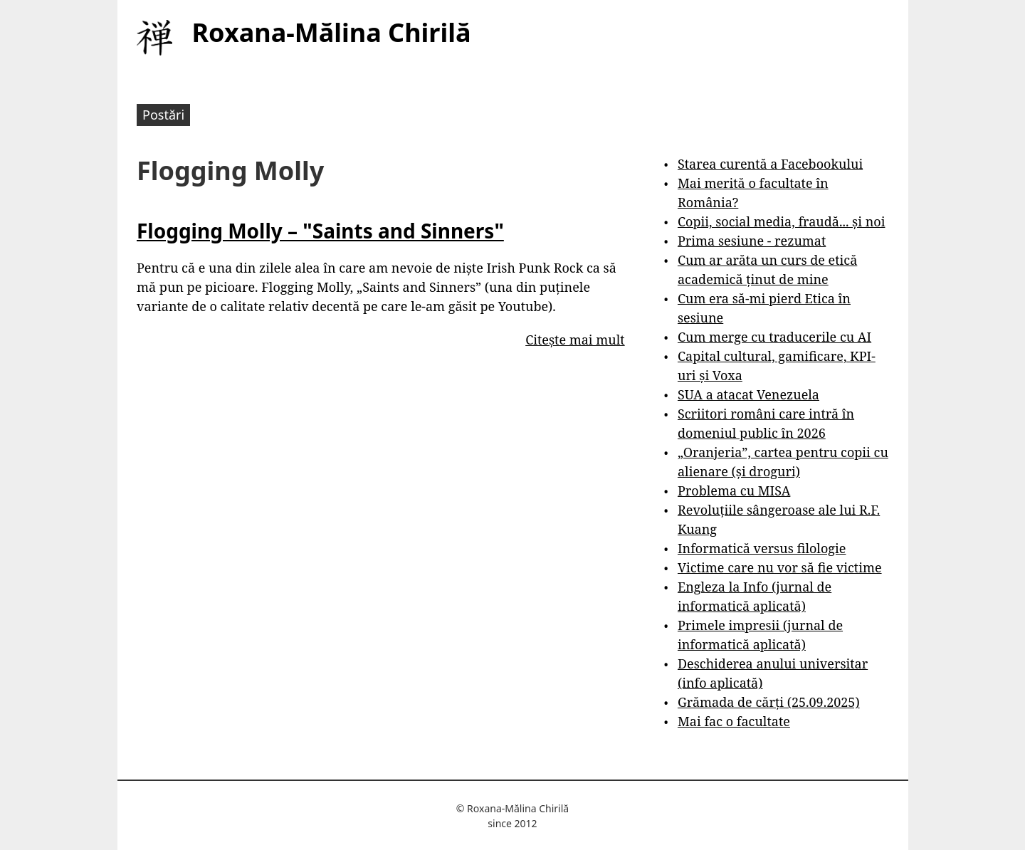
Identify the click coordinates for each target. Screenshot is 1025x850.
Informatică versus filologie (762, 548)
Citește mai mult (574, 339)
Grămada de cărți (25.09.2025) (769, 701)
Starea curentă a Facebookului (770, 163)
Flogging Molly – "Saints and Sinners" (320, 230)
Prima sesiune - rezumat (752, 240)
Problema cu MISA (734, 490)
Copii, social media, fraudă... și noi (781, 221)
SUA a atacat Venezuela (748, 394)
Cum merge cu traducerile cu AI (774, 336)
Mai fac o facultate (734, 721)
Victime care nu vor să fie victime (780, 567)
